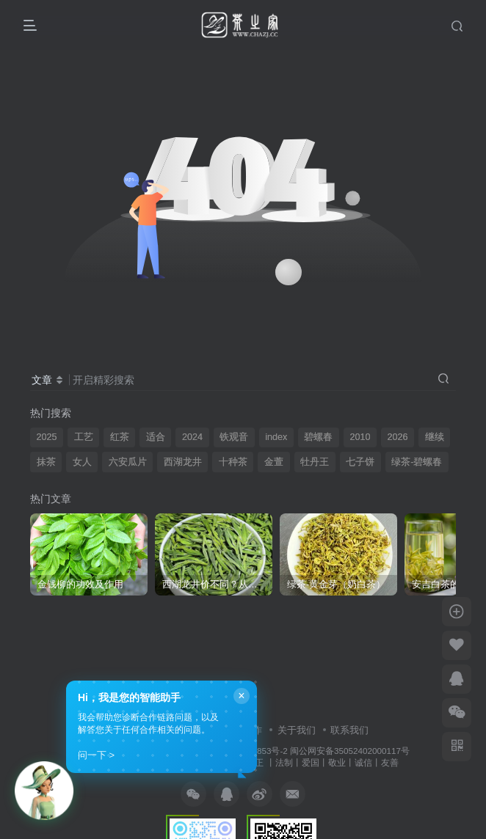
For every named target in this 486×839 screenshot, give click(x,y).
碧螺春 (318, 437)
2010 (359, 437)
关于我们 (297, 730)
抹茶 (46, 462)
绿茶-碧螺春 (416, 462)
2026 (398, 437)
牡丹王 (314, 462)
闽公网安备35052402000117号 (350, 750)
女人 (82, 462)
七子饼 (360, 462)
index (276, 437)
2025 (47, 437)
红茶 (119, 437)
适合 (155, 437)
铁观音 (234, 437)
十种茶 (233, 462)
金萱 (273, 462)
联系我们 (349, 730)
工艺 (83, 437)
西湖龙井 (183, 462)
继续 (434, 437)
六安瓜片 (128, 462)
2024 (192, 437)
